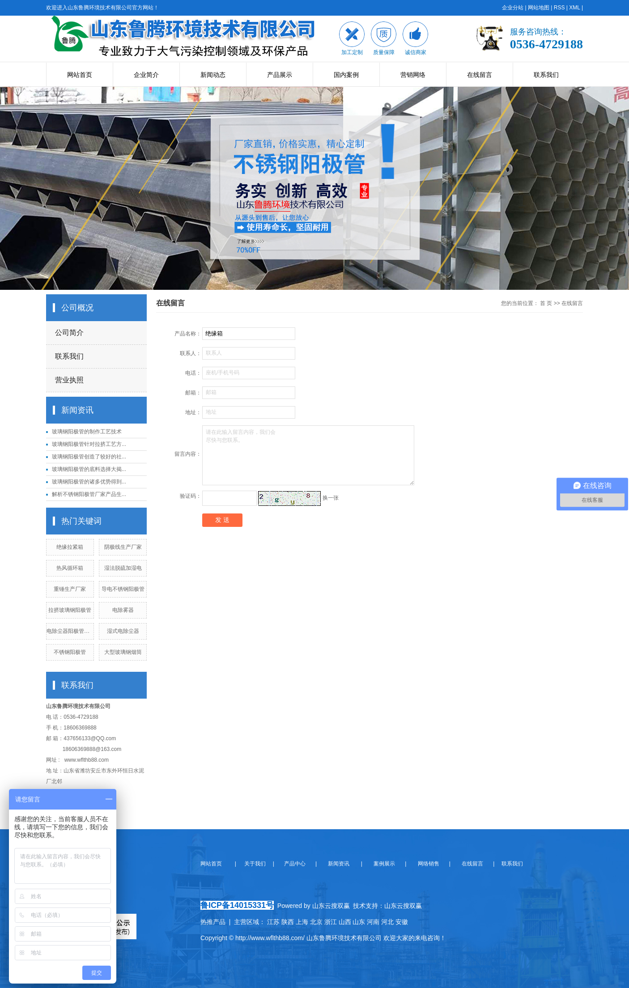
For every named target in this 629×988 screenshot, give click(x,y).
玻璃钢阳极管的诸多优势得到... (89, 482)
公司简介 (69, 332)
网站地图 (538, 7)
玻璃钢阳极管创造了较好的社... (89, 457)
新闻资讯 (338, 864)
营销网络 (412, 74)
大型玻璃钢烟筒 (123, 652)
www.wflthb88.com (86, 760)
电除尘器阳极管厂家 (71, 631)
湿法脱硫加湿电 (123, 568)
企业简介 (146, 74)
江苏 (273, 921)
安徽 (401, 921)
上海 (302, 921)
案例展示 (383, 864)
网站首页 (79, 74)
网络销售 (429, 864)
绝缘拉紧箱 (69, 547)
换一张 (331, 498)
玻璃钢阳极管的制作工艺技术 (87, 431)
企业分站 (512, 7)
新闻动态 (212, 74)
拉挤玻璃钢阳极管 (69, 610)
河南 (373, 921)
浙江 (330, 921)
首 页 (546, 303)
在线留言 (479, 74)
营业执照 (69, 380)
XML (574, 7)
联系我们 (546, 74)
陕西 (287, 921)
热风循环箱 (69, 568)
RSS (559, 7)
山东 (359, 921)
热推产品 (212, 921)
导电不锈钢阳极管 (123, 589)
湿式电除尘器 (123, 631)
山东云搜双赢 (403, 905)
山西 (345, 921)
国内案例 (346, 74)
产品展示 (279, 74)
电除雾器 (123, 610)
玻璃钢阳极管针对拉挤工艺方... (89, 444)
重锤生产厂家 (70, 589)
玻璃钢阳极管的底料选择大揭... (89, 469)
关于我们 (257, 864)
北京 (316, 921)
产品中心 (296, 864)
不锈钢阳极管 (70, 652)
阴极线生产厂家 (123, 547)
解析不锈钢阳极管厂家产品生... (89, 494)
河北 (387, 921)
